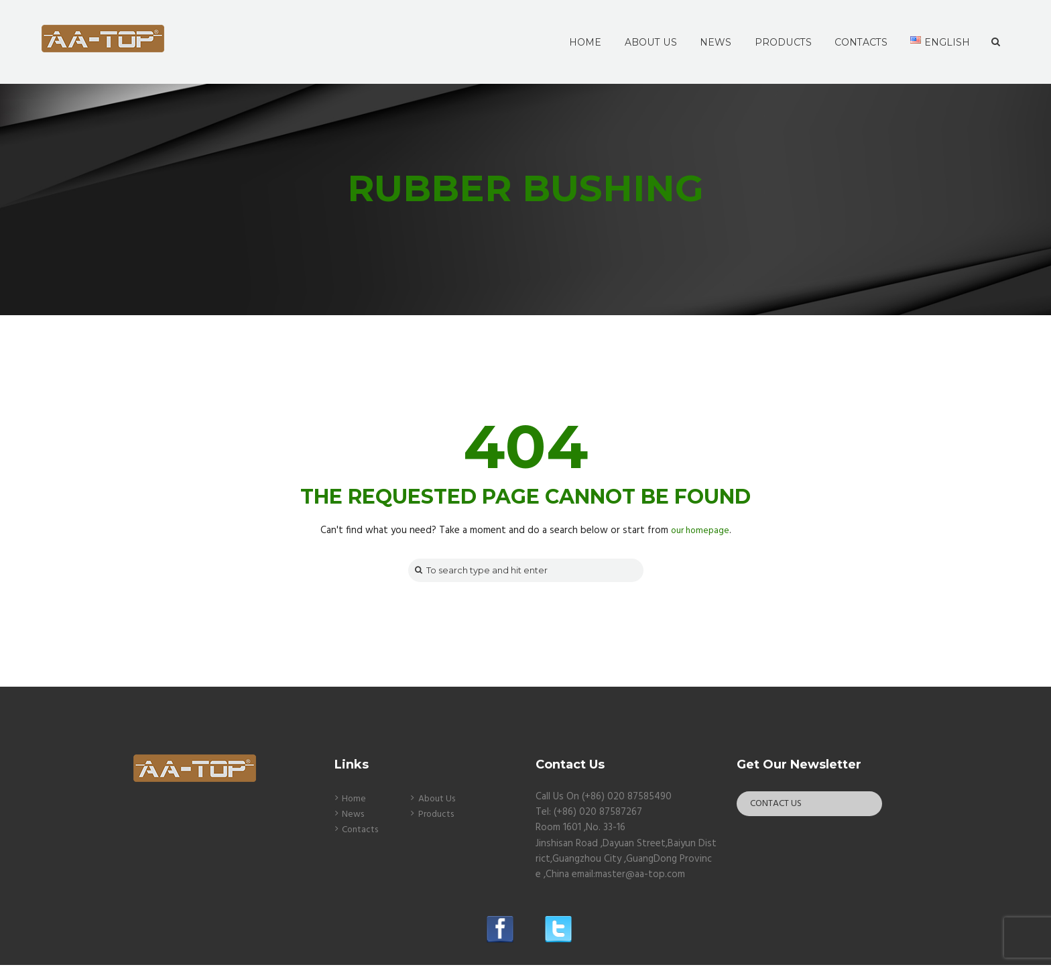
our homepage (699, 530)
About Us (439, 801)
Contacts (362, 831)
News (354, 816)
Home (354, 801)
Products (438, 816)
